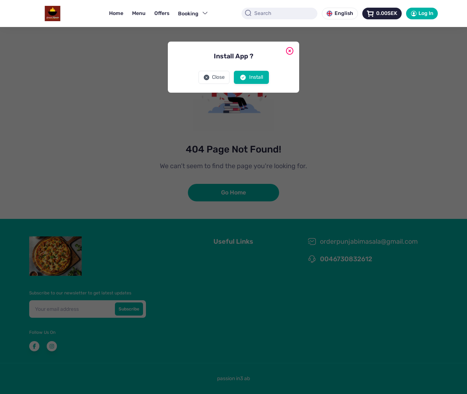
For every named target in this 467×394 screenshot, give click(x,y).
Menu (139, 13)
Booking (193, 13)
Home (116, 13)
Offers (161, 13)
